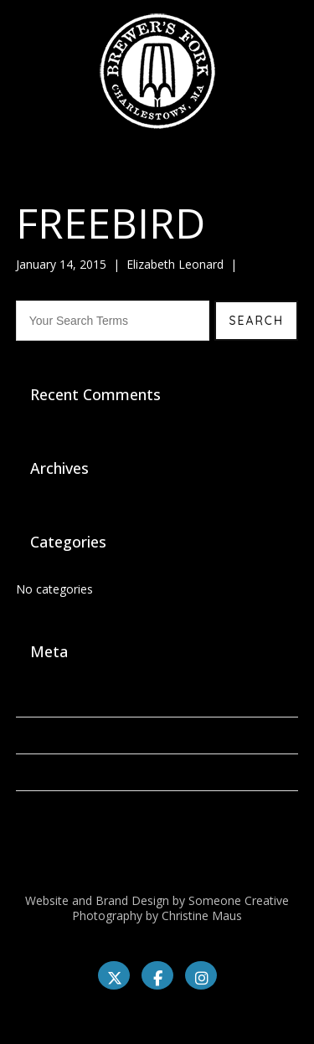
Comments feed (60, 772)
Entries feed (48, 735)
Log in (32, 699)
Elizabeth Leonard (175, 264)
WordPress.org (56, 809)
